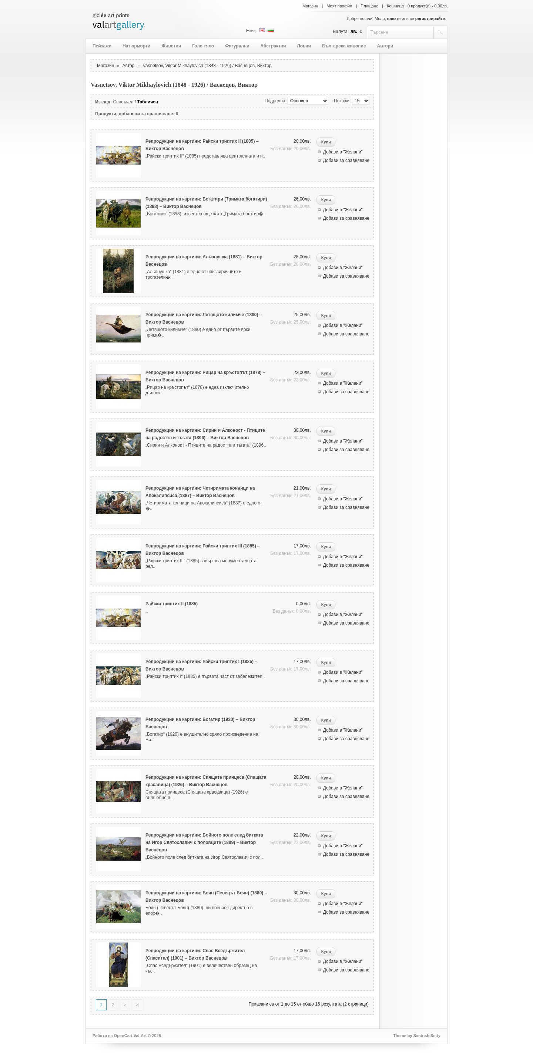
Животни (171, 46)
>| (137, 1004)
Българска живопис (344, 46)
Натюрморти (136, 46)
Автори (385, 46)
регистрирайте (430, 18)
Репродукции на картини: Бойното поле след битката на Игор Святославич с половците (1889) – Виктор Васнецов (204, 842)
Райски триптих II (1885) (171, 603)
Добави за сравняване (346, 160)
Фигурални (237, 46)
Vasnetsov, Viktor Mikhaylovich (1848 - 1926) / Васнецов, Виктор (207, 65)
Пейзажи (102, 46)
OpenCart (123, 1035)
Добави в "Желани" (343, 152)
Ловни (304, 46)
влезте (394, 18)
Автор (129, 65)
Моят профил (339, 6)
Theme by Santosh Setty (416, 1035)
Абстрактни (273, 46)
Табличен (147, 102)
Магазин (310, 6)
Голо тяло (203, 46)
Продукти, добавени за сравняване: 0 (136, 113)
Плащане (369, 6)
